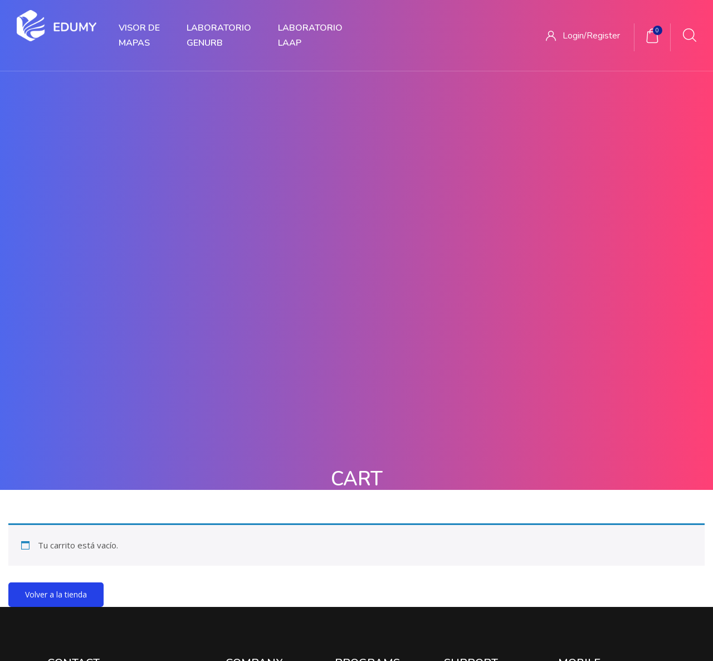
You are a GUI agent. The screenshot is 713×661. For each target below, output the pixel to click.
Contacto (242, 470)
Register (603, 36)
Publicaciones (405, 591)
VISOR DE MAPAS (139, 35)
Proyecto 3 (354, 470)
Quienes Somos (227, 591)
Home (345, 159)
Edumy (324, 639)
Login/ (575, 36)
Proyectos (293, 591)
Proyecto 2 (354, 448)
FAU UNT (461, 448)
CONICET (461, 424)
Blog (234, 448)
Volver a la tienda (56, 327)
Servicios (346, 591)
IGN (451, 470)
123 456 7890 (71, 468)
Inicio (169, 591)
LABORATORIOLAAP (310, 35)
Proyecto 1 (354, 424)
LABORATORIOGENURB (219, 35)
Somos (238, 424)
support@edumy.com (86, 490)
